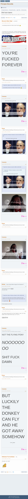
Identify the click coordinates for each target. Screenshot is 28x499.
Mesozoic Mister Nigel (7, 21)
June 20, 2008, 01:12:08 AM (6, 82)
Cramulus (4, 46)
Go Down (3, 17)
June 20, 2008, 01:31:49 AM (6, 286)
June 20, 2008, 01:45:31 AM (6, 330)
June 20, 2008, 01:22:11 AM (6, 164)
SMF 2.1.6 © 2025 (11, 497)
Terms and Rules (13, 496)
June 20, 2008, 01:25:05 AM (6, 226)
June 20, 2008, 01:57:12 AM (6, 458)
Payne (3, 78)
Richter (3, 284)
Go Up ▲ (17, 496)
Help (9, 496)
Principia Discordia (7, 4)
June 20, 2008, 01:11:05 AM (6, 48)
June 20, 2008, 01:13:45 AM (6, 98)
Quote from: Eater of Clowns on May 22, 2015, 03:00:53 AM (14, 295)
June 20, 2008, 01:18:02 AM (6, 131)
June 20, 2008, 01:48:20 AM (6, 378)
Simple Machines (17, 497)
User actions (24, 17)
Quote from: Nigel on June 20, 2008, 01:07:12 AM (12, 85)
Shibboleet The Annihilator (8, 456)
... (12, 17)
